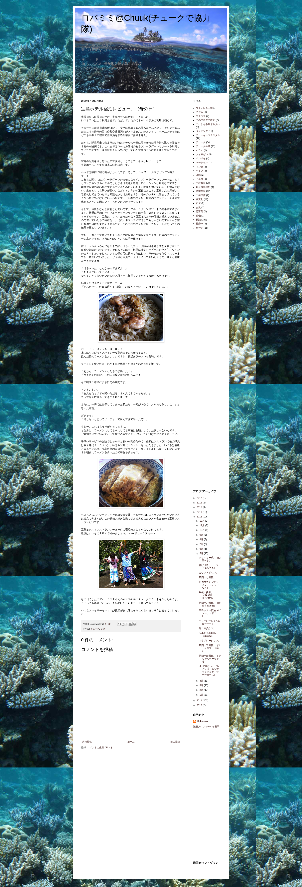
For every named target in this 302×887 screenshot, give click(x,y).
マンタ (199, 166)
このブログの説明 (205, 120)
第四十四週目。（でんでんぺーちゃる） (210, 658)
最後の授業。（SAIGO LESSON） (206, 595)
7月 (202, 544)
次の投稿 (87, 741)
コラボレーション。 (210, 640)
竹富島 (199, 211)
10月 (202, 530)
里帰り (199, 223)
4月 (202, 680)
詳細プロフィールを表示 (206, 726)
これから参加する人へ (208, 124)
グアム (199, 112)
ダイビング (202, 131)
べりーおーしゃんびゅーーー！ (210, 622)
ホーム (131, 741)
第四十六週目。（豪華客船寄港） (210, 604)
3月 (202, 685)
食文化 (199, 199)
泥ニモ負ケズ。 (207, 628)
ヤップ (199, 170)
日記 (102, 629)
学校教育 (201, 182)
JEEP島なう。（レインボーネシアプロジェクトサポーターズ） (209, 670)
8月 (202, 539)
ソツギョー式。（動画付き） (210, 559)
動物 (198, 215)
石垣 (198, 203)
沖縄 (198, 174)
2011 (200, 700)
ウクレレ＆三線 (204, 108)
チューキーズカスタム (208, 135)
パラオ (199, 150)
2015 (200, 507)
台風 (198, 207)
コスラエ (201, 116)
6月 (202, 548)
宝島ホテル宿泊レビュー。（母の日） (210, 613)
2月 (202, 690)
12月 (202, 520)
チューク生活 (203, 146)
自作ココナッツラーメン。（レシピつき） (210, 585)
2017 (200, 498)
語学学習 (201, 191)
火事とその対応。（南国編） (208, 634)
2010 (200, 705)
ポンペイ (201, 158)
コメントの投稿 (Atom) (99, 747)
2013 (200, 512)
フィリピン (202, 154)
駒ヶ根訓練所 (203, 187)
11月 (202, 525)
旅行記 (199, 227)
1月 (202, 694)
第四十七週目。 (207, 577)
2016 (200, 502)
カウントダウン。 (208, 572)
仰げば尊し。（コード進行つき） (210, 566)
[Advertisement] (205, 296)
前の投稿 (175, 741)
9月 (202, 534)
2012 (200, 516)
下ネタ (199, 178)
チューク (94, 629)
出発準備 (201, 195)
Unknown (202, 721)
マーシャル (202, 162)
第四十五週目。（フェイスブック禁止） (210, 648)
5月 (202, 553)
